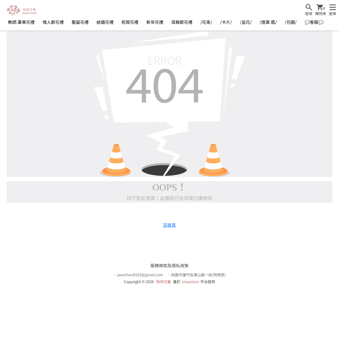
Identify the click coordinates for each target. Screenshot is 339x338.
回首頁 (169, 225)
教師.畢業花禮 (21, 22)
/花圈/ (291, 22)
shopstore (190, 281)
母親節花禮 (182, 22)
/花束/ (206, 22)
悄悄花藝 (163, 281)
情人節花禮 (53, 22)
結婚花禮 (104, 22)
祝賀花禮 (130, 22)
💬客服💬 (314, 22)
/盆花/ (246, 22)
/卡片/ (226, 22)
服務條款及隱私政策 (169, 265)
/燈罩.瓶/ (268, 22)
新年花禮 (154, 22)
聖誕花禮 (80, 22)
